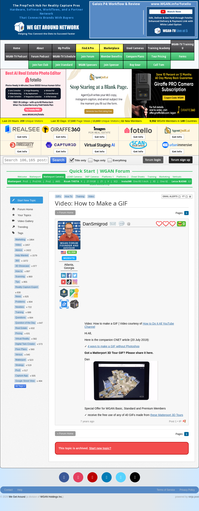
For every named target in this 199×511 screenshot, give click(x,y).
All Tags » (20, 386)
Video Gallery (22, 221)
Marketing (164, 176)
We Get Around (17, 496)
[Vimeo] (121, 477)
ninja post (193, 496)
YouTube (63, 281)
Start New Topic (24, 200)
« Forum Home (65, 212)
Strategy (19, 365)
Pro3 (25, 181)
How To (68, 196)
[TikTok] (135, 477)
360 (17, 260)
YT (185, 196)
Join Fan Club (40, 65)
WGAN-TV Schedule (64, 56)
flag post (184, 421)
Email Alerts (172, 196)
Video (18, 245)
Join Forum (87, 56)
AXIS (58, 181)
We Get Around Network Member (74, 304)
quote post (122, 223)
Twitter (74, 275)
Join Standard (64, 65)
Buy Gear (135, 65)
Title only (78, 160)
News (18, 296)
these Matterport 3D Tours (166, 415)
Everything (117, 160)
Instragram (74, 281)
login (153, 159)
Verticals (177, 176)
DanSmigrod (95, 223)
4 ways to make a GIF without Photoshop (113, 346)
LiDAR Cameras (74, 176)
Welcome (22, 176)
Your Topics (21, 215)
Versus (18, 354)
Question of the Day (25, 323)
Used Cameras (135, 48)
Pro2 (48, 181)
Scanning (20, 276)
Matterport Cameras (54, 176)
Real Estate (21, 328)
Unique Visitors (31, 120)
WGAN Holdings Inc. (51, 496)
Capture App (21, 375)
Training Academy (159, 48)
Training (152, 176)
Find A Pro (88, 48)
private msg (113, 224)
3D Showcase (22, 266)
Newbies (19, 307)
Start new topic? (100, 448)
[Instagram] (78, 477)
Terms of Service (166, 489)
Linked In (63, 275)
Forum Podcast (40, 56)
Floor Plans (21, 349)
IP (180, 421)
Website (69, 258)
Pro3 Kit (37, 181)
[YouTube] (92, 477)
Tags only (97, 160)
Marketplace (111, 48)
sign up (180, 159)
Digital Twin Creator (25, 344)
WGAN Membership (100, 184)
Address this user (128, 223)
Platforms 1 (108, 176)
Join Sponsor (111, 65)
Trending (20, 226)
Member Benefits (111, 56)
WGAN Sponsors (87, 65)
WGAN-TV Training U (182, 46)
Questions (20, 317)
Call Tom (158, 65)
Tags (17, 233)
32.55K (72, 252)
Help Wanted (21, 255)
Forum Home (22, 209)
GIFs (58, 196)
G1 (189, 181)
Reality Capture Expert (26, 287)
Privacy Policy (187, 489)
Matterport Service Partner (64, 293)
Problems (20, 301)
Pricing (18, 333)
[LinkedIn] (107, 477)
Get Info (22, 136)
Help (19, 489)
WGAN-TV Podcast (16, 56)
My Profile (64, 48)
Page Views (79, 120)
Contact (8, 489)
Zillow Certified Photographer (64, 304)
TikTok (69, 281)
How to (18, 271)
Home (16, 48)
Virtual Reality (22, 338)
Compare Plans (135, 56)
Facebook (69, 275)
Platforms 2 (122, 176)
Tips (17, 281)
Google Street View (25, 381)
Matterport (35, 176)
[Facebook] (64, 477)
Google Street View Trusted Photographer (74, 293)
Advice (18, 250)
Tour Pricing (158, 56)
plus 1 (159, 223)
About (40, 48)
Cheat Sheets (138, 176)
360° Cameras (92, 176)
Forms (182, 56)
